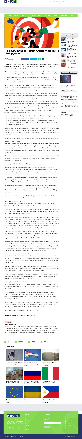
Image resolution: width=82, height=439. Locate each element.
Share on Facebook (24, 58)
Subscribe (47, 426)
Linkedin (68, 425)
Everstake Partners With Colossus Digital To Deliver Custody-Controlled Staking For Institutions (69, 91)
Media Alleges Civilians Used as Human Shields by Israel (14, 382)
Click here (16, 427)
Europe (15, 15)
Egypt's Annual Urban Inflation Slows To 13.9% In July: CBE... (72, 60)
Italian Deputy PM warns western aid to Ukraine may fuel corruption (49, 382)
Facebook (68, 418)
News (12, 4)
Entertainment (62, 15)
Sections (57, 4)
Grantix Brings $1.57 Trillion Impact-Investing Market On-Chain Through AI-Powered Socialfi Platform (69, 111)
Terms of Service (29, 418)
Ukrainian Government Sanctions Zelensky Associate (31, 400)
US (8, 15)
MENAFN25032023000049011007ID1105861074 (20, 315)
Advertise (27, 423)
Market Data (33, 4)
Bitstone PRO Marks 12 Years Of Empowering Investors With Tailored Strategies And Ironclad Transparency (68, 115)
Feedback (27, 429)
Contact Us (27, 421)
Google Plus (69, 421)
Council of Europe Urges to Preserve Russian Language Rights (31, 382)
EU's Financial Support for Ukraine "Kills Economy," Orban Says (14, 401)
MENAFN (8, 64)
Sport (72, 15)
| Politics (40, 15)
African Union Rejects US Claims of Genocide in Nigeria (14, 363)
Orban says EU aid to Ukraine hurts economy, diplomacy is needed (31, 364)
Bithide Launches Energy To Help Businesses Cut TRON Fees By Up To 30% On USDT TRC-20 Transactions (69, 96)
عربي (69, 1)
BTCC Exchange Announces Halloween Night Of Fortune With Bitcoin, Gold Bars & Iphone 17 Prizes (69, 106)
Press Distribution (21, 4)
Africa (34, 15)
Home (6, 4)
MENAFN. (14, 436)
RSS (67, 427)
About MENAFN (28, 425)
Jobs (26, 427)
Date (6, 58)
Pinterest (68, 423)
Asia (28, 15)
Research (41, 4)
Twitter (68, 419)
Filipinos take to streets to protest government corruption (49, 401)
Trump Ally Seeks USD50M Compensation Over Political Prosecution (49, 364)
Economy (48, 15)
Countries (50, 4)
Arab (22, 15)
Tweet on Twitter (34, 58)
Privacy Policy (28, 419)
